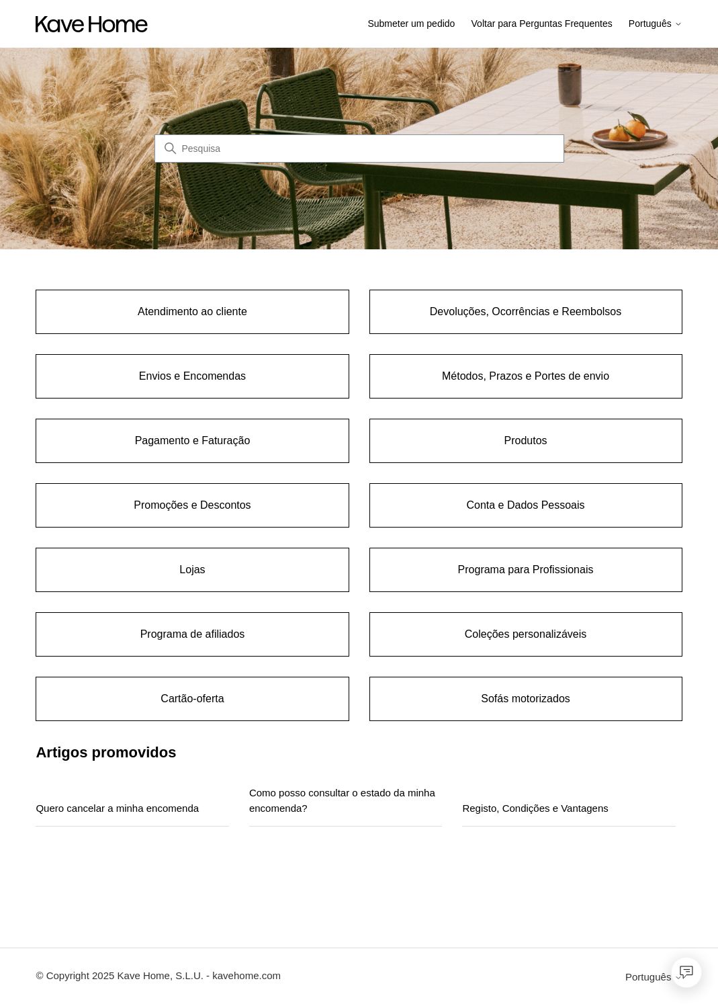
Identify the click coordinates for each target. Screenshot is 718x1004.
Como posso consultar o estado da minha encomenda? (342, 800)
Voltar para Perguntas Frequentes (542, 23)
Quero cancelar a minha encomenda (117, 808)
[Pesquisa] (359, 148)
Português (655, 24)
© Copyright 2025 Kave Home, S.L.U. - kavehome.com (158, 975)
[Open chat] (686, 972)
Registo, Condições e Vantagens (535, 808)
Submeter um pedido (411, 23)
